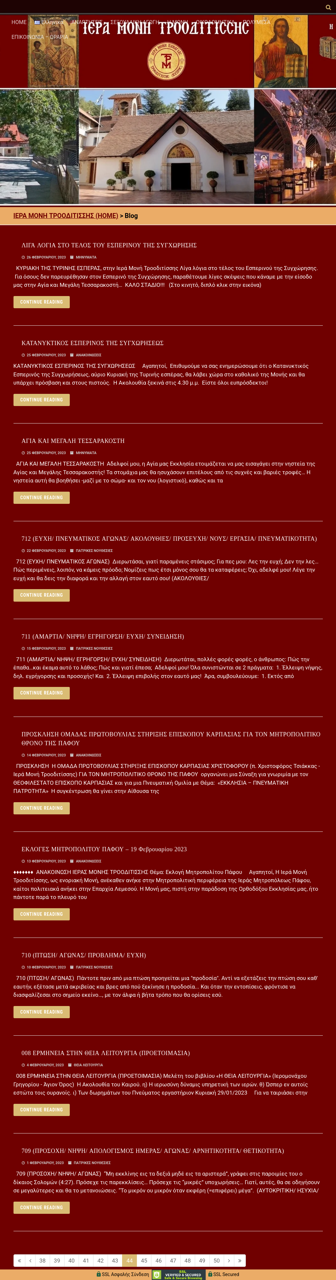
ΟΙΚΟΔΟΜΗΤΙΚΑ (215, 22)
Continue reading (41, 302)
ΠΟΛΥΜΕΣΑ (257, 22)
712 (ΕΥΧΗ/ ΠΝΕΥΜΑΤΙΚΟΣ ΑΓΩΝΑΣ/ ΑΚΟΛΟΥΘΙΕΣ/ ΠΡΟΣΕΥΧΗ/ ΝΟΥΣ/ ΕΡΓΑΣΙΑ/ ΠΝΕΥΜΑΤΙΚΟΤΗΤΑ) (169, 539)
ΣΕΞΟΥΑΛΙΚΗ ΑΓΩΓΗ (135, 22)
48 (188, 1260)
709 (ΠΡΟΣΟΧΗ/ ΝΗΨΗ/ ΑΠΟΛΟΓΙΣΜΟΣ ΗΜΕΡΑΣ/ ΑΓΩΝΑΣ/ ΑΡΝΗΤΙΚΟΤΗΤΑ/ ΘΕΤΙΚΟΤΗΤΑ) (153, 1151)
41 (86, 1260)
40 (71, 1260)
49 (202, 1260)
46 (158, 1260)
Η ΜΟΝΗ (177, 22)
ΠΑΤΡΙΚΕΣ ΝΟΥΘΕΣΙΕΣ (94, 551)
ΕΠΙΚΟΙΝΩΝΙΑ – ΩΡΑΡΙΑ (40, 37)
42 (100, 1260)
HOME (19, 22)
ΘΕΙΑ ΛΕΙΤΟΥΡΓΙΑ (88, 1065)
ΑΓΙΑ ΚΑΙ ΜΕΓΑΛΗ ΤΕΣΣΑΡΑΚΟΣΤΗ (73, 441)
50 (217, 1260)
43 (115, 1260)
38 (42, 1260)
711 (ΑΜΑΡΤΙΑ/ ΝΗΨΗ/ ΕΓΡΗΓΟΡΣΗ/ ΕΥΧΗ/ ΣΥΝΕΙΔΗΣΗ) (103, 637)
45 (144, 1260)
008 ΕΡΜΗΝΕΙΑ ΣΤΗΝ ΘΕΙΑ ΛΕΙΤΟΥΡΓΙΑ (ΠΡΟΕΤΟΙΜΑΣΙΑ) (106, 1053)
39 (57, 1260)
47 (173, 1260)
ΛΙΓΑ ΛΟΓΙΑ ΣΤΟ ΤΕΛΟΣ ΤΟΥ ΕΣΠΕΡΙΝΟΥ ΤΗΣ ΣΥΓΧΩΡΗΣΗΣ (109, 245)
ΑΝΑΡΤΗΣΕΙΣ (87, 22)
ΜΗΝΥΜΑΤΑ (86, 257)
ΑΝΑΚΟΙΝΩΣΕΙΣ (88, 355)
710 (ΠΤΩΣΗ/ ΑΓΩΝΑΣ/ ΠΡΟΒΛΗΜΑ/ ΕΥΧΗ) (84, 955)
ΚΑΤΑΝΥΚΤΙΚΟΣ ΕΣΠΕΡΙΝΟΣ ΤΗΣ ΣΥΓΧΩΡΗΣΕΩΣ (93, 343)
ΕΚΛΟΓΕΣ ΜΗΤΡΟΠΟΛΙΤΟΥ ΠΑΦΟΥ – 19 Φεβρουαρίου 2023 (104, 849)
